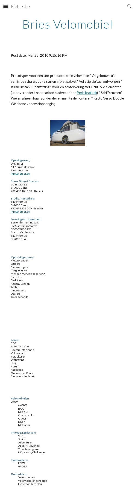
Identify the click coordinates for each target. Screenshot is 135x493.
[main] (67, 24)
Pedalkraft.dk (87, 93)
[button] (5, 6)
